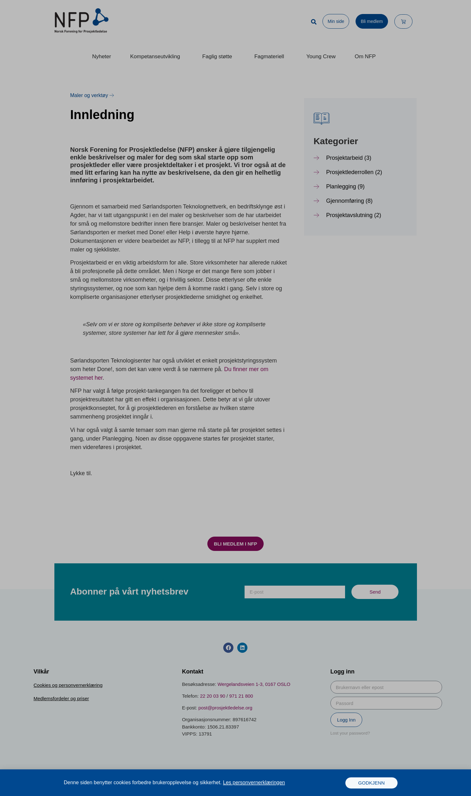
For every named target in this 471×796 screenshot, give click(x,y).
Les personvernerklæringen (254, 783)
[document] (235, 398)
